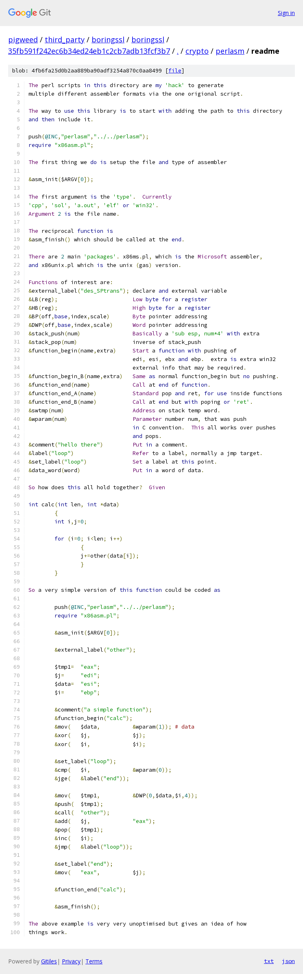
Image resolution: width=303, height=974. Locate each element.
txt (269, 961)
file (174, 70)
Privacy (71, 961)
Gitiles (49, 961)
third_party (65, 39)
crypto (197, 51)
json (288, 961)
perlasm (230, 51)
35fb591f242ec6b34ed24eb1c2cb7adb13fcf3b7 (89, 51)
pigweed (23, 39)
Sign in (286, 13)
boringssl (108, 39)
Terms (93, 961)
